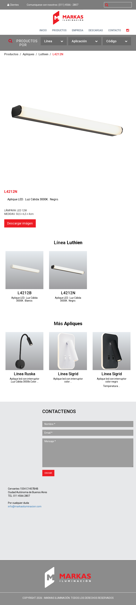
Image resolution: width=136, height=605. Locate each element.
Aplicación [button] (85, 41)
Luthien (43, 54)
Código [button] (117, 41)
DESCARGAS (96, 30)
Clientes (13, 4)
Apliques (28, 54)
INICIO (43, 30)
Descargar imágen (20, 223)
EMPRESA (77, 30)
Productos (11, 54)
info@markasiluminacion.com (24, 506)
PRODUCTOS (59, 30)
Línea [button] (53, 41)
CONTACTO (114, 30)
